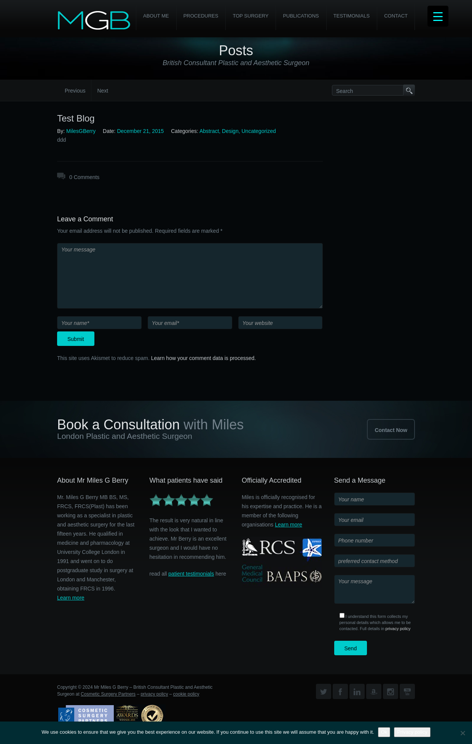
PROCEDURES (200, 16)
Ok (384, 732)
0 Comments (84, 177)
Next (102, 91)
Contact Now (391, 430)
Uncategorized (258, 131)
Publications (301, 16)
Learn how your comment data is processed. (203, 358)
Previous (75, 91)
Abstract (209, 131)
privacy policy (398, 628)
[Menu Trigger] (437, 16)
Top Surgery (250, 16)
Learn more (71, 598)
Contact (396, 16)
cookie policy (186, 694)
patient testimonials (191, 574)
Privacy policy (412, 732)
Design (230, 131)
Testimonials (351, 16)
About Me (156, 16)
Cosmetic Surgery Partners (108, 694)
